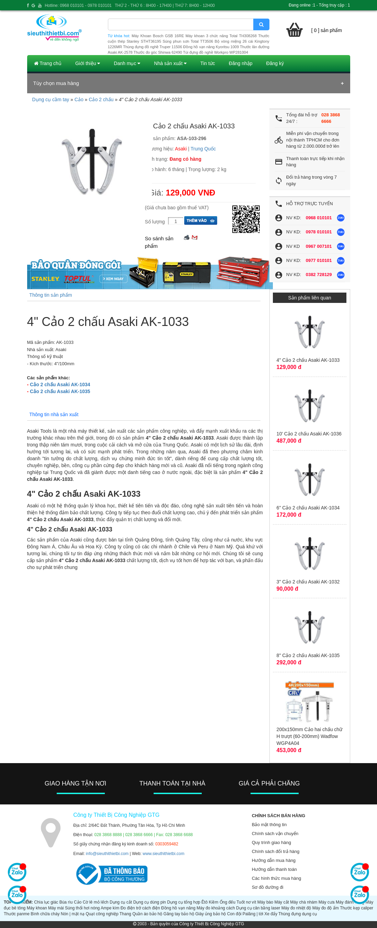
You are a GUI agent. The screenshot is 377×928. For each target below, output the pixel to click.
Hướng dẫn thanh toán (274, 869)
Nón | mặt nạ (73, 913)
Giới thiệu (87, 63)
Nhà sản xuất (170, 63)
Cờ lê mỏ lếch (96, 902)
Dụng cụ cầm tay (50, 99)
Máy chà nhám (303, 902)
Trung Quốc (203, 148)
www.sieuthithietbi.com (163, 853)
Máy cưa (327, 902)
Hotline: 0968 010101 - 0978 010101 (78, 5)
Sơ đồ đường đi (268, 887)
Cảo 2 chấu (101, 99)
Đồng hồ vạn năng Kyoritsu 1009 (211, 47)
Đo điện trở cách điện (140, 908)
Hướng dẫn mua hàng (274, 860)
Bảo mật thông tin (269, 824)
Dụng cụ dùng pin (149, 902)
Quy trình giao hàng (271, 842)
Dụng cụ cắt (121, 902)
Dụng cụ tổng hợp (183, 902)
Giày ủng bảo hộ (210, 913)
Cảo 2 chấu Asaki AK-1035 (60, 391)
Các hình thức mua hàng (276, 878)
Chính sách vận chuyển (275, 833)
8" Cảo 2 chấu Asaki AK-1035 (308, 655)
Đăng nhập (241, 63)
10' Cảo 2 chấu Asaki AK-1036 (309, 433)
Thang (125, 913)
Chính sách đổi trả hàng (276, 851)
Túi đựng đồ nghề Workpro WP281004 (215, 52)
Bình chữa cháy (45, 913)
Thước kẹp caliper (356, 908)
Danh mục (127, 63)
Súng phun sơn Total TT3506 (188, 41)
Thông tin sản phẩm (50, 295)
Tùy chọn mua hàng (56, 83)
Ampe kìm (110, 908)
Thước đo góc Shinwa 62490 (158, 52)
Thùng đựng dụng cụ (297, 913)
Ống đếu (227, 902)
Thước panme (17, 913)
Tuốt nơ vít (246, 902)
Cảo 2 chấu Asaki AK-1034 (60, 384)
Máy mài (56, 908)
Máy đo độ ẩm (325, 908)
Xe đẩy (270, 913)
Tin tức (207, 63)
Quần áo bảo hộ (147, 913)
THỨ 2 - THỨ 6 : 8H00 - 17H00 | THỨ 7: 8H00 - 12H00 (165, 5)
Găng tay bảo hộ (179, 913)
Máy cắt (281, 902)
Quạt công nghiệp (102, 913)
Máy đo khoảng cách (216, 908)
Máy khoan (37, 908)
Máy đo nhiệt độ (296, 908)
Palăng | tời (253, 913)
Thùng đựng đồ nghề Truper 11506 (152, 47)
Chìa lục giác (46, 902)
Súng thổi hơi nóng (82, 908)
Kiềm (214, 902)
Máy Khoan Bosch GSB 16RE (158, 36)
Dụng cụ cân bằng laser (258, 908)
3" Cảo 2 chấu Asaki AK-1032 (308, 581)
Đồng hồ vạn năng (178, 908)
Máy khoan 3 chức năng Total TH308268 (221, 36)
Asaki (181, 148)
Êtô (204, 902)
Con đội (234, 913)
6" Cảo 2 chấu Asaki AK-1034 (308, 507)
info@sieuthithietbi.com (107, 853)
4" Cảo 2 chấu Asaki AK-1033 (308, 360)
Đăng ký (275, 63)
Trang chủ (48, 63)
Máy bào (265, 902)
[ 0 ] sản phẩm (326, 30)
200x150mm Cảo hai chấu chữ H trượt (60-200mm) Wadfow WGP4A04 (310, 736)
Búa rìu (66, 902)
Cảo (79, 99)
